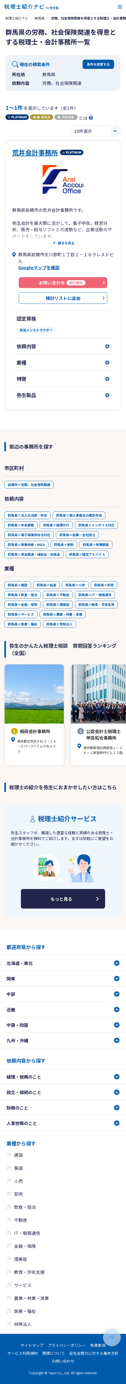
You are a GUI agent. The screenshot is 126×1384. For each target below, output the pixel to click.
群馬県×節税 (64, 544)
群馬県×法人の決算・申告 (27, 515)
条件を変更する (98, 64)
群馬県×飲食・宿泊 (22, 594)
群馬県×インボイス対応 (96, 525)
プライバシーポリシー (67, 1345)
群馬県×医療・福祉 (22, 624)
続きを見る (66, 243)
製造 (18, 1168)
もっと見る (61, 899)
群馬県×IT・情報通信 (94, 594)
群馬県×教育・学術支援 (96, 604)
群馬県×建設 (17, 585)
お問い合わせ (63, 1361)
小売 (18, 1181)
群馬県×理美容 (57, 604)
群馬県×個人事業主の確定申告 (79, 515)
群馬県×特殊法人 (59, 624)
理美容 (20, 1259)
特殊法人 (23, 1324)
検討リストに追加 (63, 298)
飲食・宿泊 (25, 1207)
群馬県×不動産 (57, 594)
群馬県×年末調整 (21, 525)
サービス (23, 1285)
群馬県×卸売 (104, 585)
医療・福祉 (25, 1311)
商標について (53, 1353)
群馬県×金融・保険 (22, 604)
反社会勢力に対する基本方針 (94, 1353)
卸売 (18, 1194)
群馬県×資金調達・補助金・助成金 (34, 554)
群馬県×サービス (21, 614)
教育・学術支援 (29, 1272)
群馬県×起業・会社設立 (77, 534)
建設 (18, 1155)
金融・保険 (25, 1246)
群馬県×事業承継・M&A (26, 544)
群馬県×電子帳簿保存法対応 (29, 534)
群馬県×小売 (75, 585)
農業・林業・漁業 (31, 1298)
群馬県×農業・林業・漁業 (62, 614)
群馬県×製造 (46, 585)
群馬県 (40, 18)
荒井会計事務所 (35, 152)
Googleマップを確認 (38, 267)
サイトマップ (32, 1345)
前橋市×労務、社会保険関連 (29, 484)
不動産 (20, 1220)
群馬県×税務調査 (96, 544)
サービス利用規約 (22, 1353)
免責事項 (97, 1345)
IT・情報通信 (27, 1233)
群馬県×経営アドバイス (87, 554)
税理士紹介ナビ (16, 18)
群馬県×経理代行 (56, 525)
